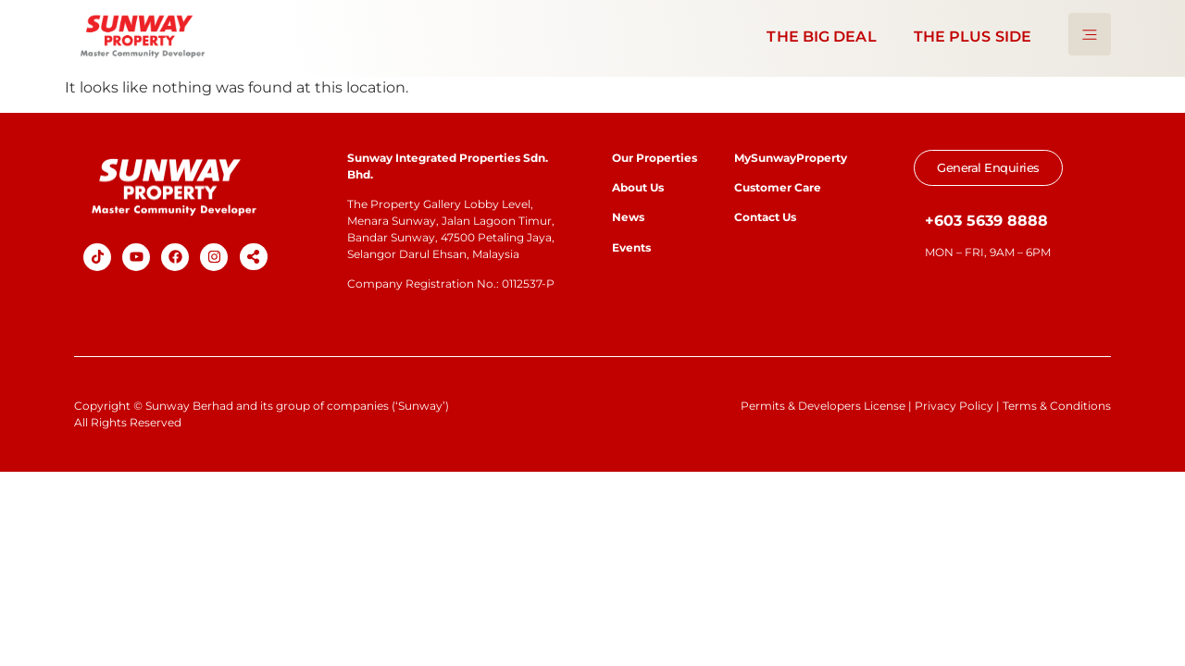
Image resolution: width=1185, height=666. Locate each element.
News (629, 217)
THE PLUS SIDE (972, 36)
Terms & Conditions (1057, 406)
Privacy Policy (954, 406)
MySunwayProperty (790, 158)
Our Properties (654, 158)
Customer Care (777, 187)
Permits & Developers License (823, 406)
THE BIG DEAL (821, 36)
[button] (254, 256)
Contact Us (765, 217)
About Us (638, 187)
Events (631, 247)
